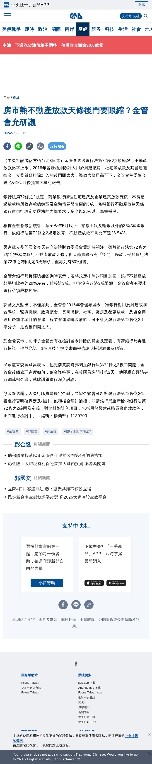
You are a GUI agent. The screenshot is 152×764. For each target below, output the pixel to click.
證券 (96, 29)
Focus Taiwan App (95, 695)
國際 (56, 29)
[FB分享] (7, 146)
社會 (136, 29)
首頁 (6, 97)
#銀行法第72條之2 (77, 431)
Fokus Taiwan (34, 695)
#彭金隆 (51, 431)
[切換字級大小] (42, 146)
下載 (141, 5)
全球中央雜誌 (91, 702)
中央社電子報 (91, 726)
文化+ (83, 708)
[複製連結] (30, 146)
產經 (82, 29)
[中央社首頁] (76, 16)
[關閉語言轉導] (149, 754)
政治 (42, 29)
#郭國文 (32, 431)
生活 (123, 29)
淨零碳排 (86, 714)
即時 (29, 29)
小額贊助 (47, 583)
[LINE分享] (19, 146)
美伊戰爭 (11, 29)
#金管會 (13, 431)
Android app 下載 (94, 689)
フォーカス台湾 (36, 689)
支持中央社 (130, 16)
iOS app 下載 (91, 683)
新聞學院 (86, 720)
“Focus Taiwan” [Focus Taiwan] (65, 759)
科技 (109, 29)
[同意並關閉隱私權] (149, 735)
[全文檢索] (146, 16)
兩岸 (69, 29)
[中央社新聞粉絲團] (76, 665)
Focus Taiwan (34, 683)
